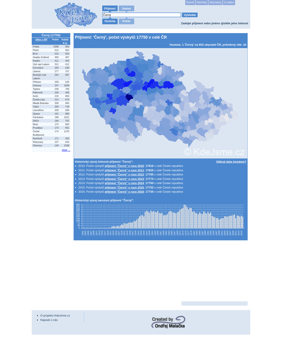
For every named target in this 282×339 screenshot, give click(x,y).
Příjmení (109, 8)
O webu (229, 2)
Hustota (110, 21)
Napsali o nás (49, 320)
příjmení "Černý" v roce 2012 (124, 174)
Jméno (126, 8)
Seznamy (215, 2)
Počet (126, 21)
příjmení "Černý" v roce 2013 (124, 179)
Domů (190, 2)
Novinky (202, 2)
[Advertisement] (51, 219)
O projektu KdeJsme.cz (55, 315)
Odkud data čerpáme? (231, 161)
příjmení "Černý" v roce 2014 (124, 183)
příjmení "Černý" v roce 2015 (124, 187)
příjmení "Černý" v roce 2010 (124, 166)
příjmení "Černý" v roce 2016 (124, 191)
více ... (66, 150)
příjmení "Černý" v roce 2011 (124, 170)
